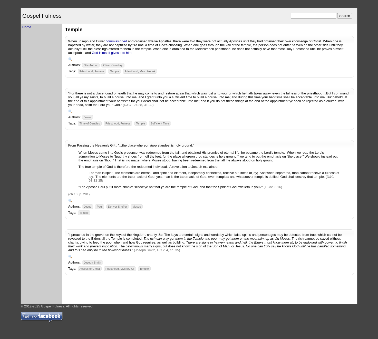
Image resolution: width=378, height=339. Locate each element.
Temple (114, 71)
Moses (136, 206)
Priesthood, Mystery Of (119, 268)
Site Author (91, 65)
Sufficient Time (160, 123)
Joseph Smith (92, 262)
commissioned (116, 41)
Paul (99, 206)
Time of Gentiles (90, 123)
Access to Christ (90, 268)
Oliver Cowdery (112, 65)
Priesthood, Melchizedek (139, 71)
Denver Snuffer (117, 206)
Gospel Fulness (42, 16)
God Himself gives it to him (112, 53)
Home (26, 27)
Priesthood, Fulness (92, 71)
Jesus (87, 117)
